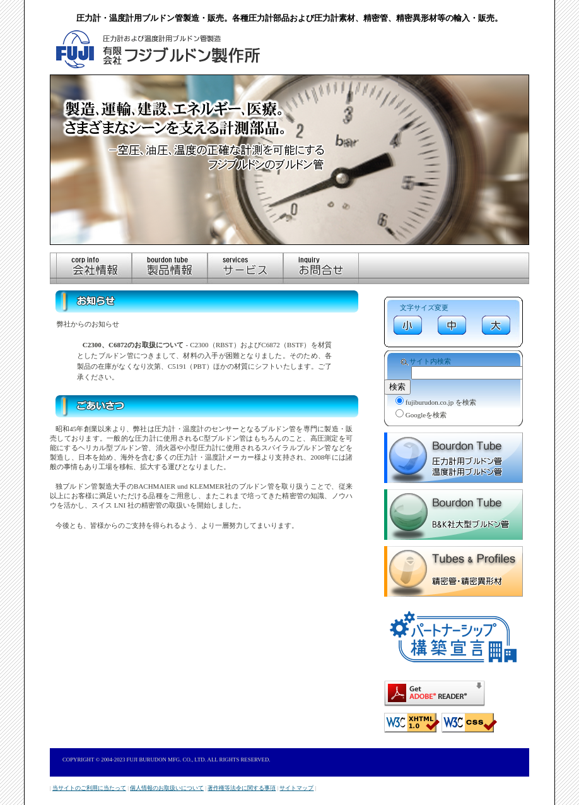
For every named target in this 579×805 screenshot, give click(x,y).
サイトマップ (296, 788)
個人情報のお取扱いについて (167, 788)
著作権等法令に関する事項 (242, 788)
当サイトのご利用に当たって (89, 788)
